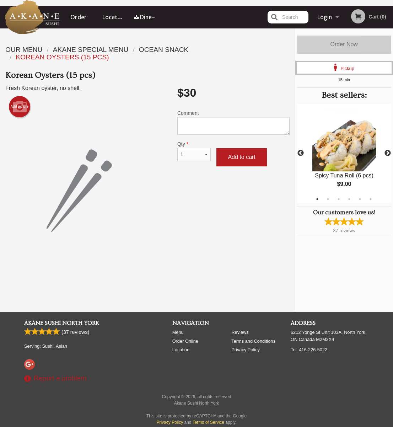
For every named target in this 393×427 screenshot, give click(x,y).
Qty (194, 151)
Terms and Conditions (253, 341)
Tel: (309, 349)
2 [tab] (328, 199)
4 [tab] (349, 199)
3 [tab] (338, 199)
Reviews (239, 332)
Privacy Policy (245, 349)
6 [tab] (370, 199)
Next (387, 153)
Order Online (78, 21)
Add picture (20, 106)
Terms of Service (208, 422)
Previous (300, 153)
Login (324, 17)
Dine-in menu (144, 21)
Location (113, 17)
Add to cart (241, 157)
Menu (178, 332)
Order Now (344, 44)
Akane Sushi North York (61, 323)
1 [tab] (317, 199)
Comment (233, 122)
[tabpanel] (344, 153)
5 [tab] (360, 199)
